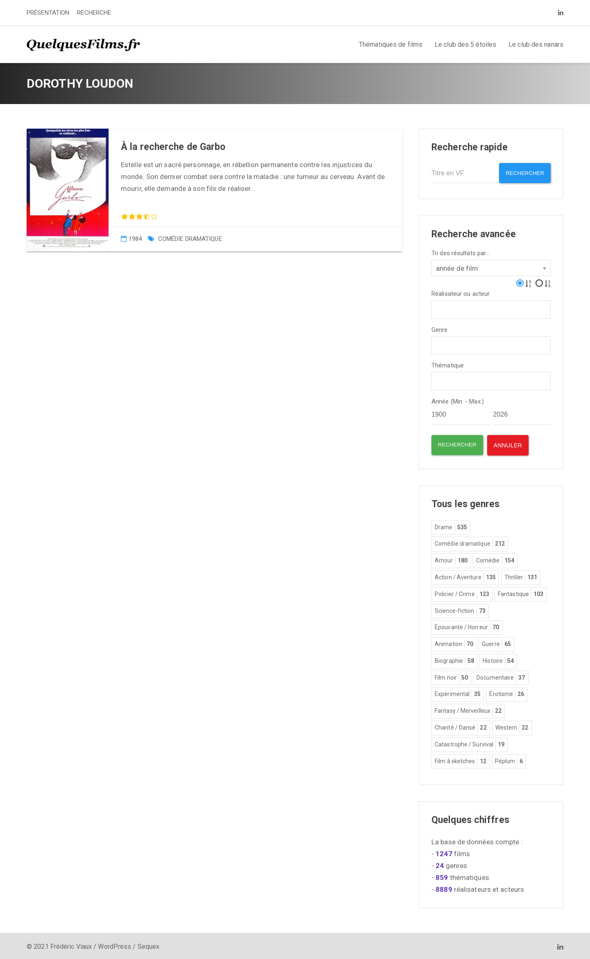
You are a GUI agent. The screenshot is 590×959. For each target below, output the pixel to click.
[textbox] (436, 306)
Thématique (447, 363)
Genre (439, 327)
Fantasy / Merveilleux (468, 709)
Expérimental (458, 692)
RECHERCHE (94, 12)
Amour (451, 559)
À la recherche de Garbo (173, 146)
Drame (451, 526)
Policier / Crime (462, 592)
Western (512, 726)
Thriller (520, 575)
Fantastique (520, 592)
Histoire (498, 659)
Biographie (454, 659)
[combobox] (491, 265)
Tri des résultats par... (460, 251)
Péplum (509, 759)
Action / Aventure (465, 575)
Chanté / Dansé (461, 726)
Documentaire (501, 676)
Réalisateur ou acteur (460, 291)
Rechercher (522, 173)
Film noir (451, 676)
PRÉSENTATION (48, 12)
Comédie (495, 559)
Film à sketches (460, 759)
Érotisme (506, 692)
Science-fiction (460, 609)
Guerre (496, 642)
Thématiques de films (390, 44)
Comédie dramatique (190, 239)
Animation (454, 642)
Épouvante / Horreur (467, 625)
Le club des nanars (535, 44)
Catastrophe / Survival (469, 743)
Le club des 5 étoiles (465, 44)
